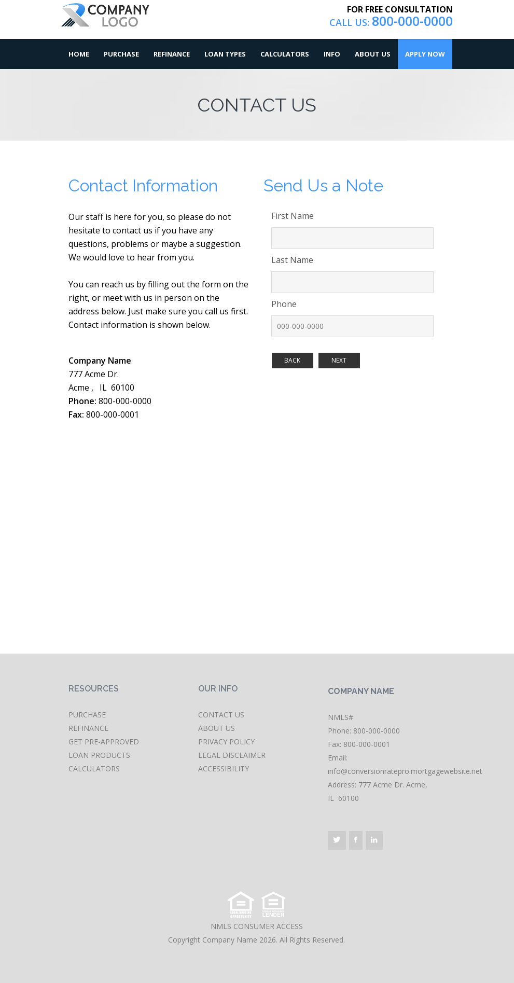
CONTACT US (221, 714)
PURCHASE (87, 714)
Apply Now (425, 54)
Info (332, 54)
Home (78, 54)
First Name (292, 215)
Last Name (292, 260)
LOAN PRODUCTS (99, 755)
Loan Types (225, 54)
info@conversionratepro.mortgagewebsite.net (405, 771)
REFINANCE (88, 728)
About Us (373, 54)
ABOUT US (216, 728)
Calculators (284, 54)
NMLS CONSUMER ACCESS (257, 926)
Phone (284, 304)
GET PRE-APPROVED (103, 741)
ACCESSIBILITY (223, 768)
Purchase (121, 54)
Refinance (172, 54)
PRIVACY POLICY (226, 741)
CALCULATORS (94, 768)
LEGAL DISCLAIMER (232, 755)
